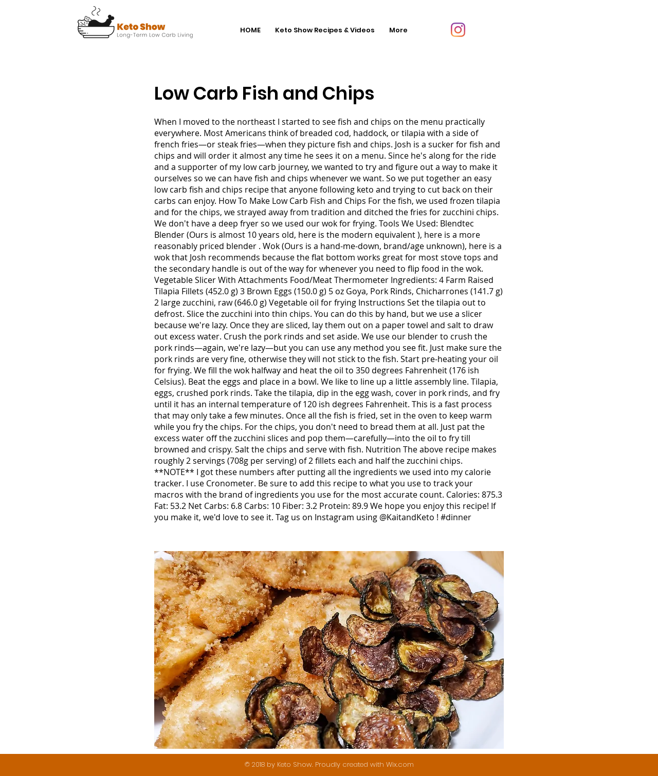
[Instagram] (458, 30)
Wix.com (400, 764)
